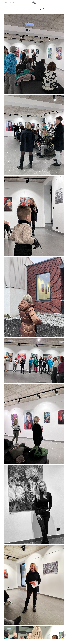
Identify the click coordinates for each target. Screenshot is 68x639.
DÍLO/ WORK (6, 4)
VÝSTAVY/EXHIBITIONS (12, 2)
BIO (6, 2)
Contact (11, 4)
